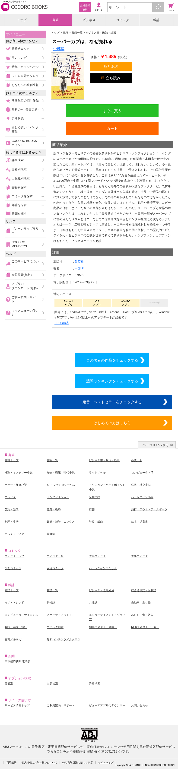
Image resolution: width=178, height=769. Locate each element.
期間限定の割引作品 (25, 100)
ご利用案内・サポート (25, 299)
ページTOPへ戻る (156, 445)
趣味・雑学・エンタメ (61, 521)
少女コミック (13, 568)
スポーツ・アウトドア (61, 614)
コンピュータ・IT (142, 472)
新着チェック (21, 48)
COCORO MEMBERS (19, 244)
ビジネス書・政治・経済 (104, 460)
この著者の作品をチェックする (112, 360)
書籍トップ (12, 460)
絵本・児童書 (139, 521)
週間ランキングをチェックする (112, 381)
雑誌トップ (12, 590)
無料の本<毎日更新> (25, 109)
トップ (21, 20)
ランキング (19, 57)
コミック (122, 20)
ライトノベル (97, 472)
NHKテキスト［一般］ (145, 627)
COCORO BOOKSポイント (24, 143)
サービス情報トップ (17, 705)
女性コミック (55, 568)
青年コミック (139, 556)
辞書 (92, 509)
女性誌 (93, 602)
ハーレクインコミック (103, 568)
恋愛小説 (94, 497)
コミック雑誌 (55, 627)
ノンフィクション (58, 497)
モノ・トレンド (14, 602)
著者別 (9, 683)
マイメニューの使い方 (25, 313)
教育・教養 (54, 509)
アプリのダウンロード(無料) (25, 286)
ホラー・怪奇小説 (16, 484)
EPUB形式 (61, 323)
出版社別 (52, 683)
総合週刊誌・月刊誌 (143, 590)
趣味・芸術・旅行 (16, 627)
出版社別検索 (21, 178)
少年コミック (97, 556)
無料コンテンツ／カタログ (63, 639)
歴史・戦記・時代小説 (61, 472)
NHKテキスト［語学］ (103, 627)
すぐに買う (112, 111)
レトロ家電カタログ (25, 76)
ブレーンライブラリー (25, 231)
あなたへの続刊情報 (25, 85)
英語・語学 (12, 509)
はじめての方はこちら (112, 423)
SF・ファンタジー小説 (61, 484)
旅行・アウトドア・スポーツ (149, 509)
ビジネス (89, 20)
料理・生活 (12, 521)
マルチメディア (14, 534)
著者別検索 (19, 169)
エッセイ (10, 497)
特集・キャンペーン (25, 67)
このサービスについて (25, 263)
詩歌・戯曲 (96, 521)
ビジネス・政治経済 (101, 590)
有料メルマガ (13, 639)
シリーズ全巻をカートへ (112, 339)
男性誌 (51, 602)
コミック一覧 (55, 556)
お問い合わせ (139, 705)
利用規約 (11, 762)
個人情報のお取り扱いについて (39, 762)
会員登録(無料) (22, 274)
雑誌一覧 (52, 590)
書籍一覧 (52, 460)
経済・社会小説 (141, 484)
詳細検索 (18, 160)
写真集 (51, 534)
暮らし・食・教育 (142, 614)
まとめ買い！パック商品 (25, 129)
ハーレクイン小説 (142, 497)
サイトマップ (105, 762)
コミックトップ (14, 556)
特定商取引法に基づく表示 (77, 762)
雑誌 (156, 20)
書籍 (55, 20)
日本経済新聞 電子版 (17, 661)
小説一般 (136, 460)
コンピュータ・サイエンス (21, 614)
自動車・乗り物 (141, 602)
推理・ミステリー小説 (18, 472)
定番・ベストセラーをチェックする (112, 402)
